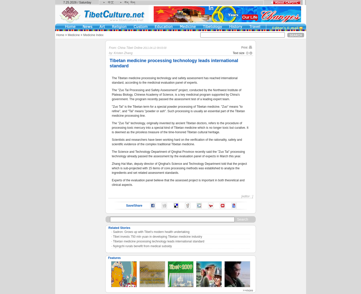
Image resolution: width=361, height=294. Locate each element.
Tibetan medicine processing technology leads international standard (158, 241)
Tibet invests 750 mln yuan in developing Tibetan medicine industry (157, 236)
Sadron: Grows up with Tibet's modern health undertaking (151, 232)
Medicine (74, 35)
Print (246, 47)
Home (60, 35)
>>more (248, 290)
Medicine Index (93, 35)
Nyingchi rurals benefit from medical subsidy (142, 246)
